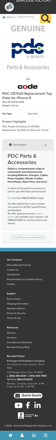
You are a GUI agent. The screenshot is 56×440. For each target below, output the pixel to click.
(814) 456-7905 (38, 376)
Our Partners (13, 274)
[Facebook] (28, 405)
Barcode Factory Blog (18, 347)
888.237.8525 (25, 379)
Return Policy (14, 299)
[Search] (45, 14)
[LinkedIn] (37, 405)
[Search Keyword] (28, 12)
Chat (10, 198)
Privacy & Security (16, 313)
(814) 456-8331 (17, 376)
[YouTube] (18, 405)
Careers (11, 284)
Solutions (12, 337)
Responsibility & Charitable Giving (24, 279)
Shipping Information (18, 304)
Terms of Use (14, 318)
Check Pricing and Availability (28, 237)
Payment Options (16, 308)
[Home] (4, 17)
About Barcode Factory (19, 265)
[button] (28, 395)
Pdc (11, 17)
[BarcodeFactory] (9, 7)
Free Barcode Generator (19, 342)
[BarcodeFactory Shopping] (34, 435)
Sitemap (11, 333)
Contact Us (12, 270)
